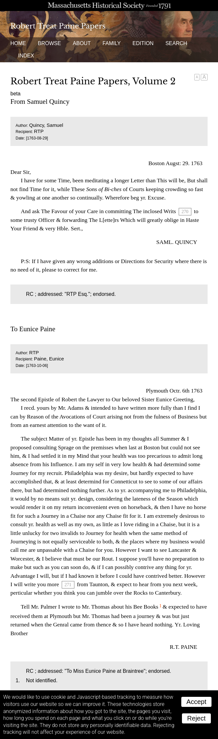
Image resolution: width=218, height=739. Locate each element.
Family (112, 43)
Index (26, 55)
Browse (49, 43)
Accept (196, 701)
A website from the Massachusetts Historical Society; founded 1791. (109, 5)
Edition (143, 43)
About (82, 43)
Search (176, 43)
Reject (196, 718)
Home (18, 43)
